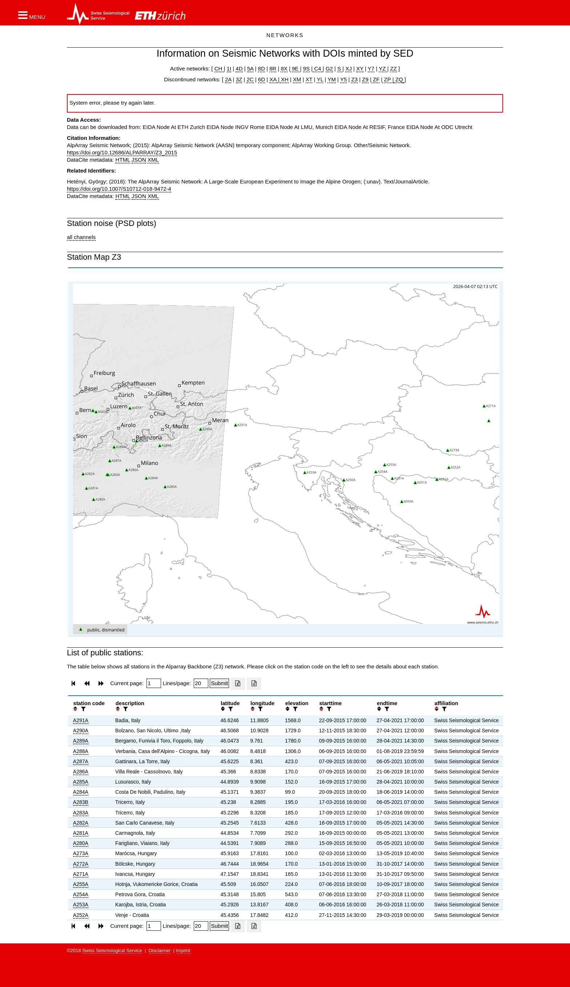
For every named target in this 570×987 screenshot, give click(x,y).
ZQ (398, 79)
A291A (80, 720)
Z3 (354, 79)
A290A (80, 730)
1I (229, 68)
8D (261, 68)
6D (261, 79)
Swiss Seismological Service (112, 950)
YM (332, 79)
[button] (31, 14)
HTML (122, 160)
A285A (80, 782)
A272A (80, 864)
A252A (80, 915)
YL (320, 79)
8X (284, 68)
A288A (80, 751)
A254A (80, 894)
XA (273, 79)
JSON (139, 160)
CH (219, 68)
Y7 (371, 68)
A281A (80, 833)
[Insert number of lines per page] (201, 683)
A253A (80, 904)
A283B (80, 802)
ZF (376, 79)
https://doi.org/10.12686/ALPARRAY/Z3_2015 (122, 152)
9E (295, 68)
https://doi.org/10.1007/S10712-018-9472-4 (119, 189)
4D (239, 68)
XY (360, 68)
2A (228, 79)
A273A (80, 853)
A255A (80, 884)
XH (284, 79)
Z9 (365, 79)
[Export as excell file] (237, 683)
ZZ (393, 68)
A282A (80, 823)
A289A (80, 741)
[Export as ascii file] (254, 683)
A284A (80, 792)
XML (153, 160)
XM (297, 79)
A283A (80, 813)
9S (306, 68)
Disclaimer (160, 950)
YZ (383, 68)
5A (250, 68)
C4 (318, 68)
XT (309, 79)
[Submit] (219, 683)
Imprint (183, 950)
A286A (80, 771)
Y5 (343, 79)
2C (249, 79)
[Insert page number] (153, 683)
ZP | (388, 79)
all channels (81, 237)
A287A (80, 761)
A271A (80, 874)
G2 (329, 68)
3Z (239, 79)
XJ (348, 68)
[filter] (82, 709)
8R (272, 68)
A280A (80, 843)
